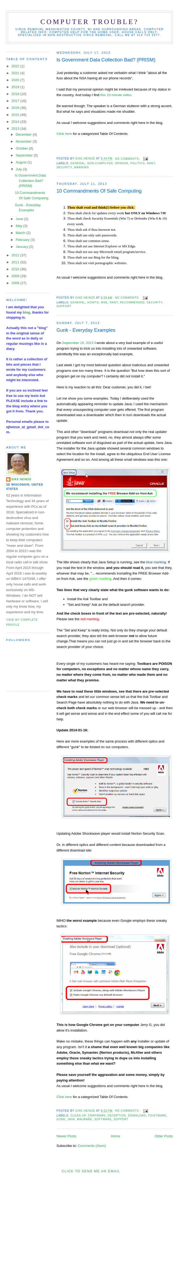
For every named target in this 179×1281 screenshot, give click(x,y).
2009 (15, 276)
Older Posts (164, 1136)
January (22, 247)
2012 (15, 255)
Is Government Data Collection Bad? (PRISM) (106, 60)
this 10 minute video (115, 95)
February (23, 240)
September (25, 155)
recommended (132, 302)
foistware (157, 1115)
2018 (15, 94)
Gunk (61, 1119)
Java (71, 1119)
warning (81, 167)
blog (26, 312)
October (22, 148)
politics (137, 163)
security (64, 167)
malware (84, 1119)
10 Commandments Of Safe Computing (99, 191)
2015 (15, 115)
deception (117, 1115)
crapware (97, 1115)
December (24, 134)
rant (151, 163)
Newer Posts (66, 1136)
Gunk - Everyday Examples (86, 330)
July (19, 169)
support (64, 306)
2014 (15, 122)
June (20, 219)
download (137, 1115)
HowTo (93, 302)
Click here (64, 134)
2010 (15, 269)
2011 (15, 262)
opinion (121, 163)
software (103, 1119)
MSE (104, 302)
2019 (15, 87)
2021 (15, 73)
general (78, 163)
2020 (15, 80)
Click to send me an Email (91, 1171)
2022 (15, 66)
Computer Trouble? (89, 22)
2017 (15, 101)
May (19, 226)
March (21, 233)
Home (115, 1136)
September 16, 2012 (78, 343)
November (24, 141)
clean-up (78, 1115)
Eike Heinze (21, 479)
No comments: (128, 158)
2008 (15, 283)
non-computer (100, 163)
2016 (15, 108)
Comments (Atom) (92, 1146)
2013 (15, 129)
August (22, 162)
